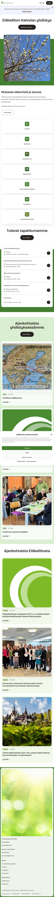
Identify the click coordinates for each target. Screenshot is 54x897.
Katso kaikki (26, 237)
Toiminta (4, 867)
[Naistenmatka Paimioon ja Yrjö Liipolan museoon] (27, 263)
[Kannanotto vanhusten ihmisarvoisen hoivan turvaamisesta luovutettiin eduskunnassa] (27, 660)
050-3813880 (5, 842)
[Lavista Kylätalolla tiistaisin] (27, 251)
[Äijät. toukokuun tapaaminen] (27, 276)
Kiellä (27, 452)
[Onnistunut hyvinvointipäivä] (27, 507)
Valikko (49, 3)
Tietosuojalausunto (31, 461)
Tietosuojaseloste (25, 893)
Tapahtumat (5, 884)
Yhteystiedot (5, 873)
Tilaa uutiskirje (35, 893)
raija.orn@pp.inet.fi (7, 845)
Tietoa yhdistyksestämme (8, 863)
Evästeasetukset (6, 893)
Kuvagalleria (5, 870)
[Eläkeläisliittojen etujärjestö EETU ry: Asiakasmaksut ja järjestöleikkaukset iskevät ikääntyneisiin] (27, 590)
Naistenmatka (27, 11)
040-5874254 (5, 852)
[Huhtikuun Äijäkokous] (27, 373)
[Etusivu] (7, 2)
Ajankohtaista (5, 880)
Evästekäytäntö (21, 461)
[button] (51, 434)
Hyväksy (27, 448)
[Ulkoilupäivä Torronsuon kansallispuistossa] (27, 288)
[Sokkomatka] (27, 300)
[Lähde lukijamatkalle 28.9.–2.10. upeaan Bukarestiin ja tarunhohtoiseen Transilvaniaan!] (27, 729)
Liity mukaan (7, 112)
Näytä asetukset (27, 457)
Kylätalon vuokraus (26, 27)
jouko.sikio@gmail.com (8, 855)
